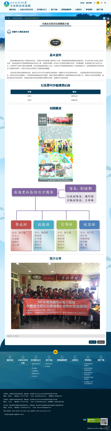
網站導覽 (89, 3)
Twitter (108, 25)
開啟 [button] (105, 2)
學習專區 (89, 9)
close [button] (55, 352)
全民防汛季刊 (48, 363)
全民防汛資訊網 (18, 4)
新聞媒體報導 (66, 9)
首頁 (9, 18)
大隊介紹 (34, 376)
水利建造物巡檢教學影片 (88, 364)
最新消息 (12, 9)
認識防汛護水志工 (36, 364)
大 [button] (101, 3)
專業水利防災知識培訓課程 (88, 373)
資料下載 (99, 9)
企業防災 (78, 9)
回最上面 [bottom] (107, 427)
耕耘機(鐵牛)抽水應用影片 (88, 378)
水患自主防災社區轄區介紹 (32, 18)
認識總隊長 (35, 371)
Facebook (108, 18)
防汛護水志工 (42, 9)
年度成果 (47, 366)
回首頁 (82, 3)
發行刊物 (54, 9)
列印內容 (104, 18)
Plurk (108, 22)
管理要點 (34, 368)
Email (108, 33)
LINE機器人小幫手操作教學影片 (88, 382)
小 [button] (94, 3)
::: (0, 0)
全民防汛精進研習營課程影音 (88, 369)
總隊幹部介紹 (35, 373)
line (108, 29)
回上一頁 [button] (92, 342)
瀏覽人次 (102, 428)
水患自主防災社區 (26, 9)
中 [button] (98, 3)
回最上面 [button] (101, 342)
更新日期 (89, 428)
